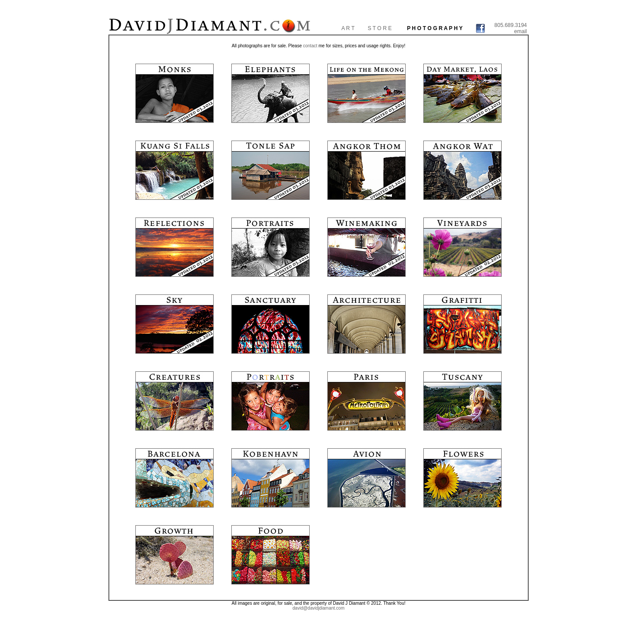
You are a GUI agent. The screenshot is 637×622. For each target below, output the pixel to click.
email (520, 31)
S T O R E (379, 28)
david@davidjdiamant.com (318, 608)
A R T (348, 28)
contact (310, 45)
